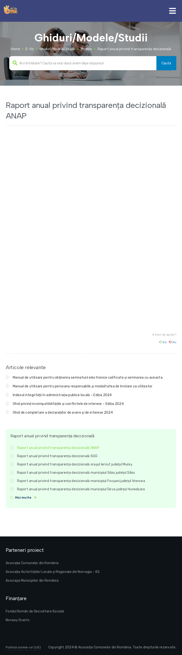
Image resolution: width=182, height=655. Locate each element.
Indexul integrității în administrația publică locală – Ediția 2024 (62, 395)
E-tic (30, 49)
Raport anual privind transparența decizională (134, 49)
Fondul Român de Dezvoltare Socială (35, 611)
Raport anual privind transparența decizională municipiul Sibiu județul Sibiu (76, 473)
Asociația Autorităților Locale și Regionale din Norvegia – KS (53, 572)
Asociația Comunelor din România (32, 563)
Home (15, 49)
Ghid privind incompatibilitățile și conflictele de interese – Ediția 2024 (68, 404)
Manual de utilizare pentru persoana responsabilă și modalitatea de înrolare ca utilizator (83, 386)
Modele (86, 49)
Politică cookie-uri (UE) (23, 647)
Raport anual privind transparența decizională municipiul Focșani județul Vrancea (81, 481)
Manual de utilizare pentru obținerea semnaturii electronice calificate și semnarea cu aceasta (88, 378)
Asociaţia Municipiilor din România (32, 581)
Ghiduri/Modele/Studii (57, 49)
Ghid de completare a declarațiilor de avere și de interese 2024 (63, 413)
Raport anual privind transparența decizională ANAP (58, 448)
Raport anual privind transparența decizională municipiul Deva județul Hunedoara (81, 489)
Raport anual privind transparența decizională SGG (57, 456)
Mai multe (23, 497)
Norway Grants (18, 620)
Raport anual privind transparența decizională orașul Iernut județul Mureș (74, 464)
